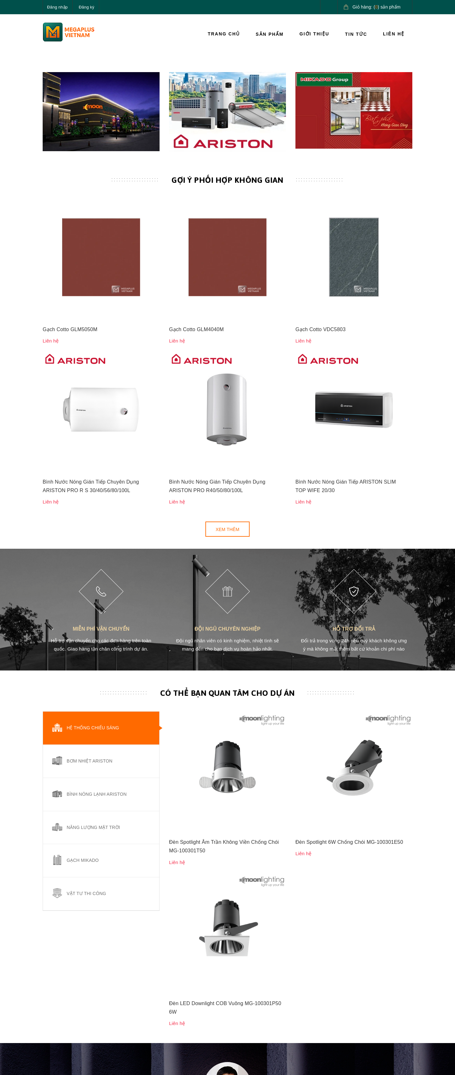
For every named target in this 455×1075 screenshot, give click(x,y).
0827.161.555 (72, 999)
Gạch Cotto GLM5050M (70, 306)
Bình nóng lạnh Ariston (97, 661)
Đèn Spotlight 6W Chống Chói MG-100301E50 (349, 600)
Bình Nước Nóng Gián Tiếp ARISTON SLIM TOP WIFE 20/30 (345, 354)
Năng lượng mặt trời (93, 695)
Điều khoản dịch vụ (315, 1013)
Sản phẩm (269, 34)
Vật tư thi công (86, 761)
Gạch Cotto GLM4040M (196, 306)
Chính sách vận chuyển (256, 984)
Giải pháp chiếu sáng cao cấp (384, 973)
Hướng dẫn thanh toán (318, 984)
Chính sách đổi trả (251, 999)
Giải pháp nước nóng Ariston (380, 996)
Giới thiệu (314, 33)
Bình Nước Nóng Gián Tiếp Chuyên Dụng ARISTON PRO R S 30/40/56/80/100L (91, 354)
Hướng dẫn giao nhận (317, 999)
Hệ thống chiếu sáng (93, 595)
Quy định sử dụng (250, 1013)
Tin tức (356, 34)
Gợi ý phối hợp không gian (227, 267)
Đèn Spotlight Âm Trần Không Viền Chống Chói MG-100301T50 (224, 605)
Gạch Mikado (83, 728)
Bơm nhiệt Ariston (89, 629)
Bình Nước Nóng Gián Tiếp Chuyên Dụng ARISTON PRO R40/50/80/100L (217, 354)
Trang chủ (224, 33)
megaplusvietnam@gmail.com (88, 1013)
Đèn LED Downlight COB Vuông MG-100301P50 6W (225, 657)
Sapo (147, 1065)
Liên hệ (393, 33)
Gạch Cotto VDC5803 (320, 306)
